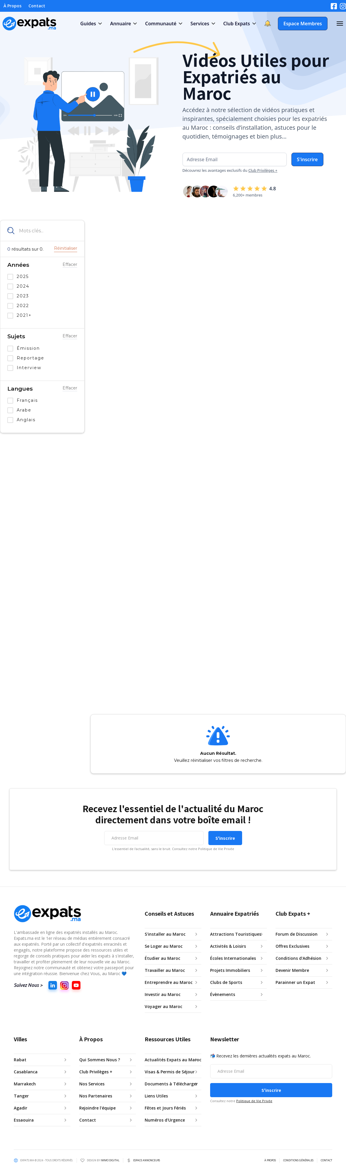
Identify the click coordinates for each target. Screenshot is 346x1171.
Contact (36, 6)
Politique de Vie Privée (254, 1101)
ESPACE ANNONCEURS (146, 1160)
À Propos (12, 6)
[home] (29, 23)
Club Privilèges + (262, 170)
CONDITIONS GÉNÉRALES (298, 1160)
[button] (91, 23)
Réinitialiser (65, 248)
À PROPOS (270, 1160)
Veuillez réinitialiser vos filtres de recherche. (218, 760)
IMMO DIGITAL (110, 1160)
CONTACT (326, 1160)
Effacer (70, 264)
